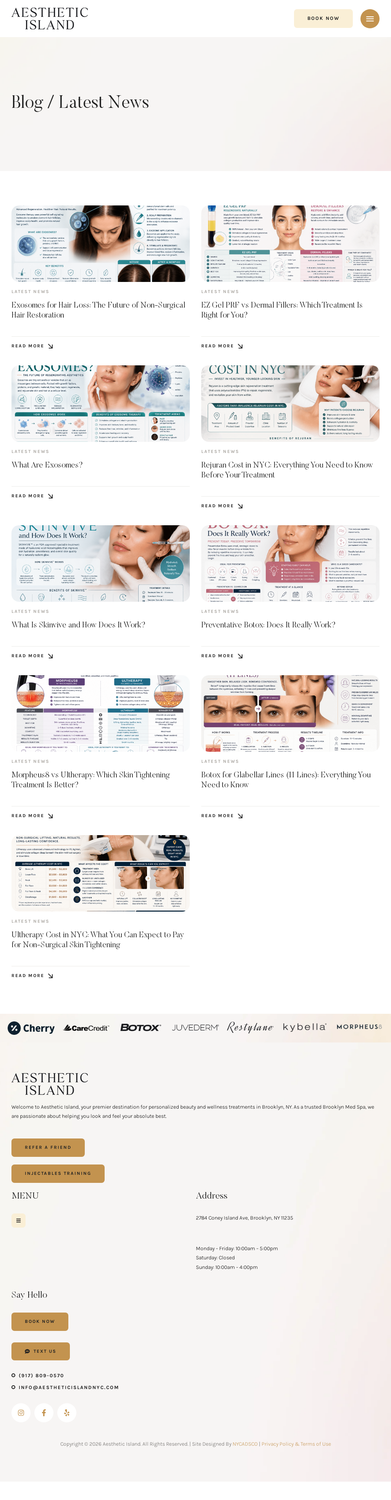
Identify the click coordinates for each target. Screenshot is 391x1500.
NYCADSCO (245, 1462)
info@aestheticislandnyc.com (69, 1406)
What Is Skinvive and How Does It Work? (88, 633)
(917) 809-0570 (41, 1394)
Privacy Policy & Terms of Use (296, 1462)
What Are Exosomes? (52, 470)
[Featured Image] (100, 243)
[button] (323, 18)
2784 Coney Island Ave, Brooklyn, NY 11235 (244, 1235)
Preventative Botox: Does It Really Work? (279, 633)
